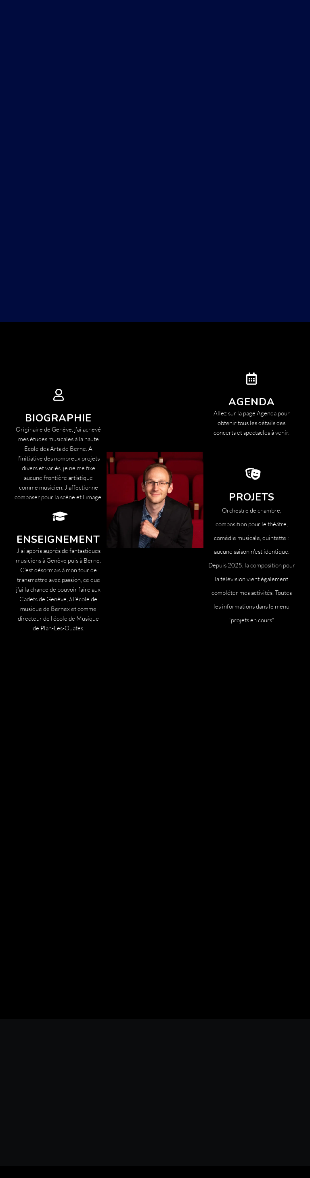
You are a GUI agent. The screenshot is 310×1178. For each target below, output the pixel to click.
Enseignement (58, 539)
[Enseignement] (58, 516)
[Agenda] (251, 379)
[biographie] (58, 395)
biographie (58, 418)
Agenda (251, 402)
